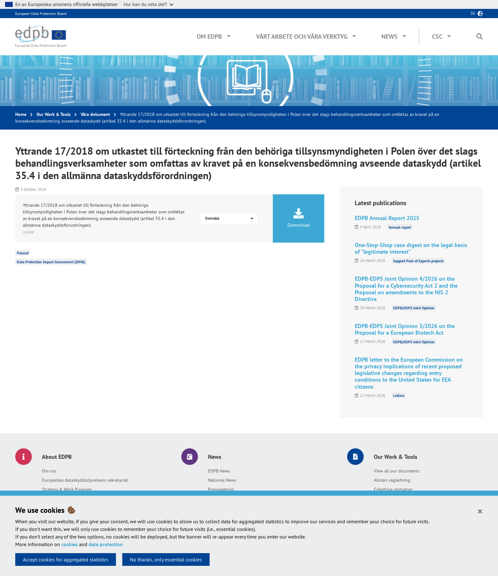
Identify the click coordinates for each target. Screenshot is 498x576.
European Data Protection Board (40, 13)
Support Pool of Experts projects (418, 260)
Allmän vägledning (392, 480)
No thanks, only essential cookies (166, 559)
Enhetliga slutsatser (393, 489)
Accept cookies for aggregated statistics (65, 559)
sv (472, 13)
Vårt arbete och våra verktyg (301, 36)
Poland (22, 253)
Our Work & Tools (54, 114)
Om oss (49, 471)
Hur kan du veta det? (148, 4)
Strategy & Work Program (66, 489)
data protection (106, 544)
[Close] (480, 511)
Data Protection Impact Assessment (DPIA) (51, 261)
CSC (437, 36)
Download (298, 218)
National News (222, 480)
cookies (69, 544)
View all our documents (397, 471)
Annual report (400, 226)
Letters (398, 395)
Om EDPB (209, 36)
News (389, 36)
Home (20, 114)
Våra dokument (95, 114)
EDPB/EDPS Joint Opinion (413, 307)
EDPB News (219, 471)
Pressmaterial (221, 489)
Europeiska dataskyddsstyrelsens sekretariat (85, 480)
